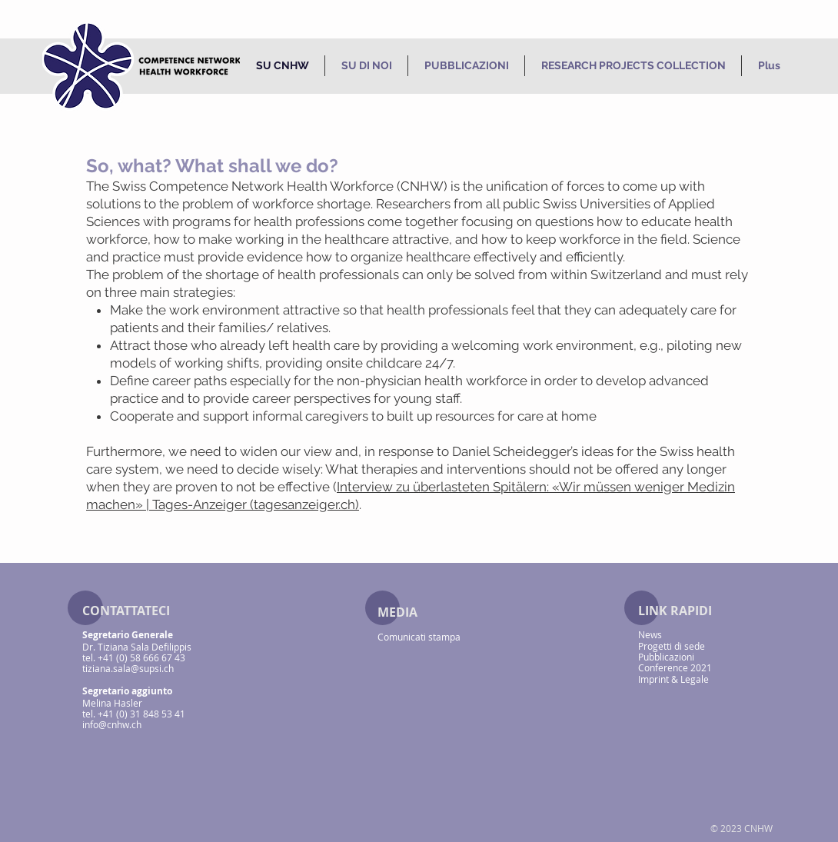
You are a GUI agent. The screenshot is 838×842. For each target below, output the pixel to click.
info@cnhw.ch (111, 724)
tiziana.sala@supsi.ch (128, 668)
